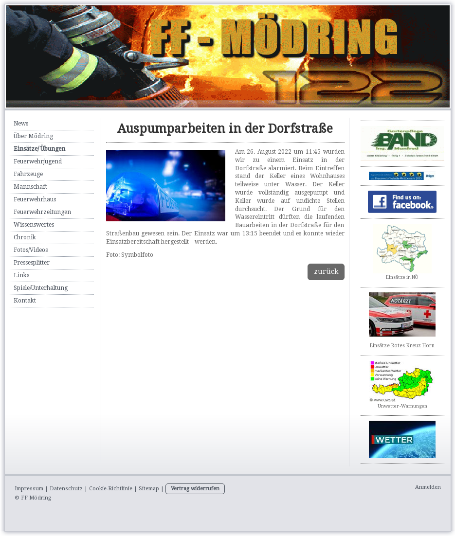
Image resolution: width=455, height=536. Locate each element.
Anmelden (428, 487)
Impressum (29, 488)
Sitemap (149, 488)
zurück (326, 271)
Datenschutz (66, 488)
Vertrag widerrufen (195, 488)
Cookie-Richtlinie (110, 488)
